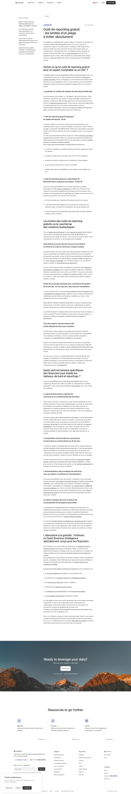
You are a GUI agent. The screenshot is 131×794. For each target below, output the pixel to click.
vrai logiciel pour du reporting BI (67, 263)
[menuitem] (28, 24)
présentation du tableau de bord (55, 294)
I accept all (27, 788)
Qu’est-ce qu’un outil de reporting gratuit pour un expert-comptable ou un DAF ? (28, 24)
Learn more (13, 782)
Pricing (59, 2)
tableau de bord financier (57, 232)
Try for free (110, 3)
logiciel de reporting (56, 103)
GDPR (51, 791)
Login (103, 3)
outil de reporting (72, 53)
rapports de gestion (76, 232)
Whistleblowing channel (67, 791)
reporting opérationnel (84, 464)
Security (57, 791)
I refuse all (9, 788)
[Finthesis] (19, 2)
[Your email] (29, 769)
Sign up (41, 769)
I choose (18, 788)
